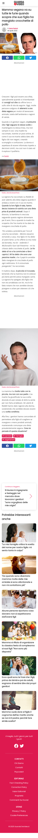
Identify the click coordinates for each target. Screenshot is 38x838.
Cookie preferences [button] (19, 815)
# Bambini (7, 436)
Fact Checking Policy (19, 783)
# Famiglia (18, 436)
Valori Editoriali (19, 791)
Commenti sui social (19, 800)
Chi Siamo (19, 763)
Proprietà (19, 795)
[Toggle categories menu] (3, 3)
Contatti (19, 767)
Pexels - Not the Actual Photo (10, 192)
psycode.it (19, 771)
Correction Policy (19, 787)
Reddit (6, 156)
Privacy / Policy (19, 811)
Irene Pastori (13, 28)
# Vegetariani (8, 439)
